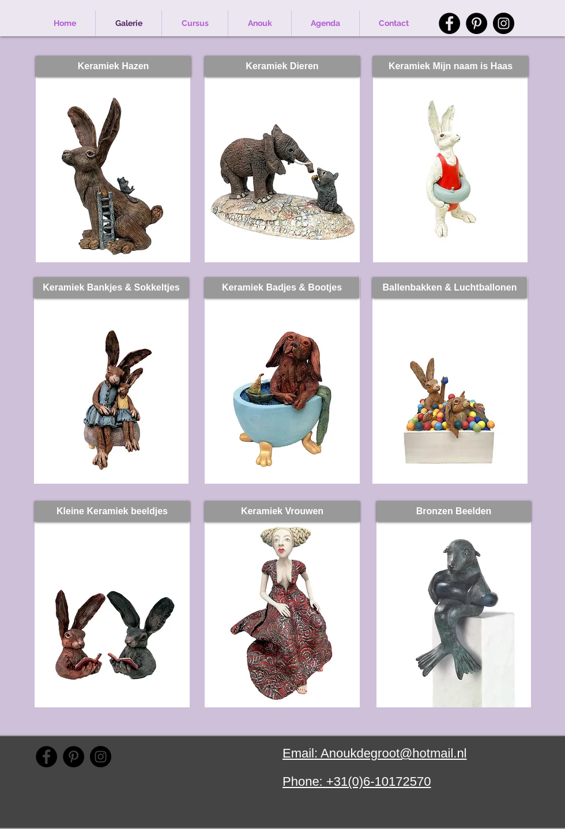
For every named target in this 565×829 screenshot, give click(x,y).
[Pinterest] (476, 23)
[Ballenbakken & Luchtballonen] (449, 287)
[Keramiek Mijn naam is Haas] (450, 66)
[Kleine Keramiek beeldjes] (112, 511)
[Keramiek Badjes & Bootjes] (282, 287)
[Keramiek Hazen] (113, 66)
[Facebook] (449, 23)
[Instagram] (503, 23)
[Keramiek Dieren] (282, 66)
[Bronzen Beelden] (453, 511)
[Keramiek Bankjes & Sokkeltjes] (111, 287)
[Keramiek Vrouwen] (282, 511)
